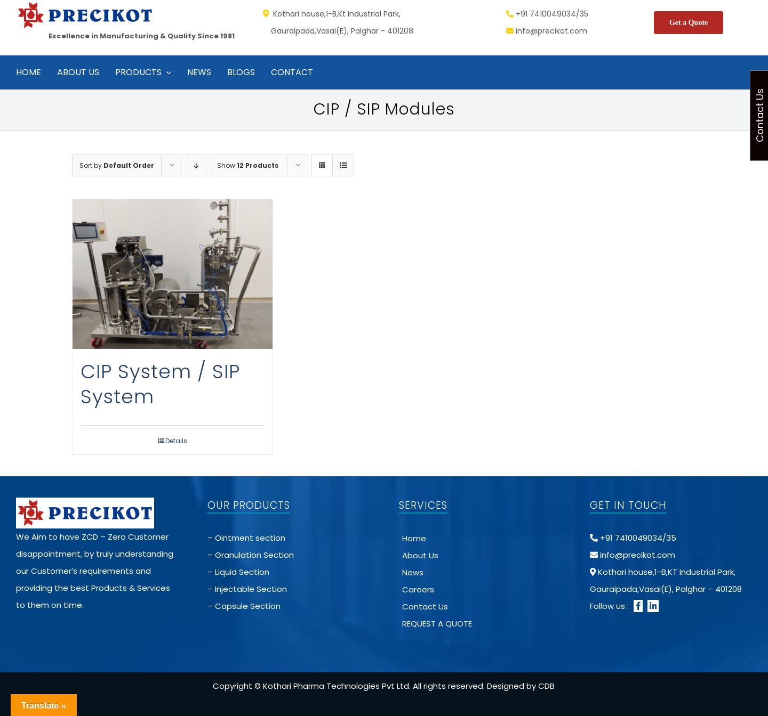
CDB (546, 685)
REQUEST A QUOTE (437, 623)
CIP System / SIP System (160, 384)
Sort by (116, 165)
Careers (418, 589)
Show (247, 165)
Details (176, 440)
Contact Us (425, 606)
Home (414, 538)
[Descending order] (196, 165)
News (412, 572)
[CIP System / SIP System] (173, 274)
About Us (420, 555)
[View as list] (343, 165)
